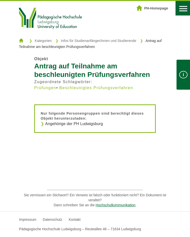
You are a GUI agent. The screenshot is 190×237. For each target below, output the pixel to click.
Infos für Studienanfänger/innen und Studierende (98, 41)
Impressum (27, 220)
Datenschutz (52, 220)
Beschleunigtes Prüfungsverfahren (96, 88)
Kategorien (43, 41)
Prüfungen (45, 88)
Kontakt (74, 220)
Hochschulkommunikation (116, 205)
